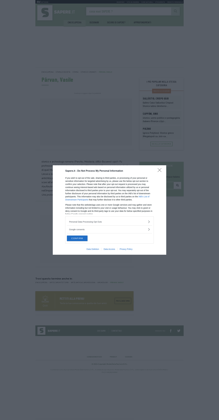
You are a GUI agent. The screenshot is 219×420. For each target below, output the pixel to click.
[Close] (160, 171)
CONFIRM (81, 238)
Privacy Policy (126, 249)
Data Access (109, 249)
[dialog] (109, 210)
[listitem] (109, 221)
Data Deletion (93, 249)
